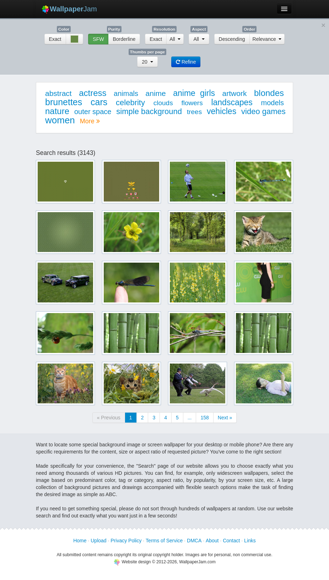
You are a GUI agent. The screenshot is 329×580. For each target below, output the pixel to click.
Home (79, 540)
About (212, 540)
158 (204, 417)
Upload (98, 540)
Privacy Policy (125, 540)
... (190, 417)
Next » (225, 417)
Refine (186, 62)
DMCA (194, 540)
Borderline (124, 39)
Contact (231, 540)
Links (250, 540)
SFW (98, 39)
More (90, 121)
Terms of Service (164, 540)
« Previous (108, 417)
